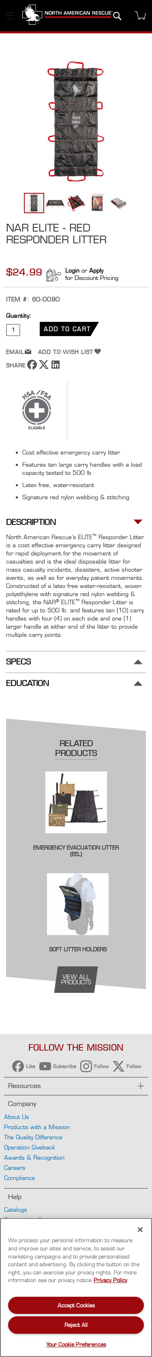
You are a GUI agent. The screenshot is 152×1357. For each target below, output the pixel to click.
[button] (55, 203)
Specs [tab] (18, 661)
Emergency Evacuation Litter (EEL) (76, 850)
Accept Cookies (76, 1305)
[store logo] (67, 15)
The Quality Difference (33, 1137)
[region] (76, 1287)
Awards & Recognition (34, 1157)
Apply (96, 270)
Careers (15, 1167)
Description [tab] (31, 522)
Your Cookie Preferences (76, 1344)
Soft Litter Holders (78, 949)
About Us (16, 1116)
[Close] (140, 1230)
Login (72, 270)
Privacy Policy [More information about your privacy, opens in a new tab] (110, 1280)
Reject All (76, 1325)
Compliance (19, 1177)
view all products (76, 979)
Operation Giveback (29, 1147)
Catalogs (15, 1209)
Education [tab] (27, 683)
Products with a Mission (37, 1126)
